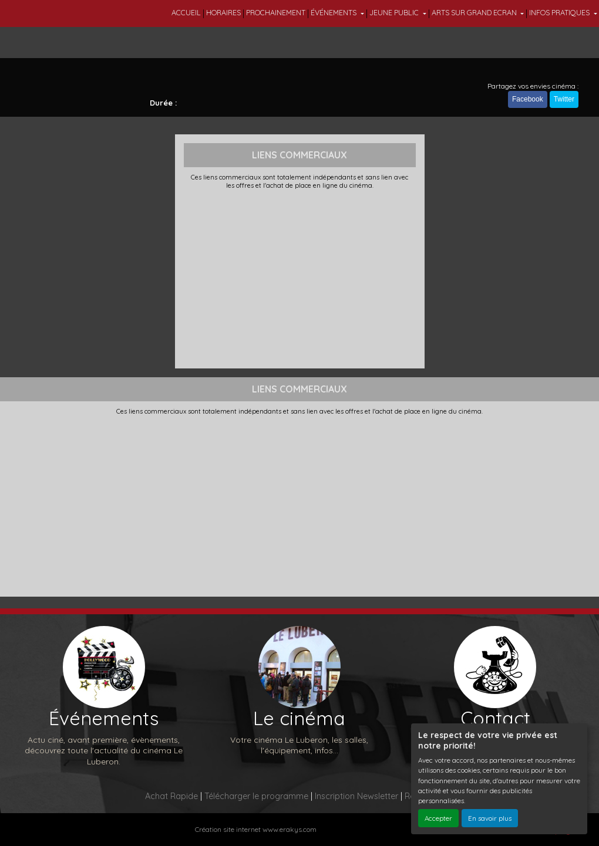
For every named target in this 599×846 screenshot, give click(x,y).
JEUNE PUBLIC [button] (394, 12)
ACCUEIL (186, 12)
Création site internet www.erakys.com (256, 829)
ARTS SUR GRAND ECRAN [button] (475, 12)
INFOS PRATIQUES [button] (560, 12)
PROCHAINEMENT (275, 12)
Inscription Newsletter (356, 796)
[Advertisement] (300, 277)
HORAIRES (223, 12)
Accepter (438, 818)
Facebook (527, 99)
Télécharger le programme (256, 796)
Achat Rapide (171, 796)
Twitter (564, 99)
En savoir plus (489, 818)
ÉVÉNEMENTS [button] (334, 12)
